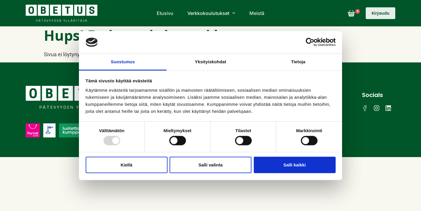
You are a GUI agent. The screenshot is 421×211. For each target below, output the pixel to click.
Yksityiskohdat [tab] (210, 61)
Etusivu (165, 13)
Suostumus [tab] (123, 61)
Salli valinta (211, 164)
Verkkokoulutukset (211, 13)
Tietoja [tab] (298, 61)
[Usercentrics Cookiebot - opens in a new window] (310, 42)
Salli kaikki (294, 164)
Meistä (256, 13)
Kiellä (126, 164)
